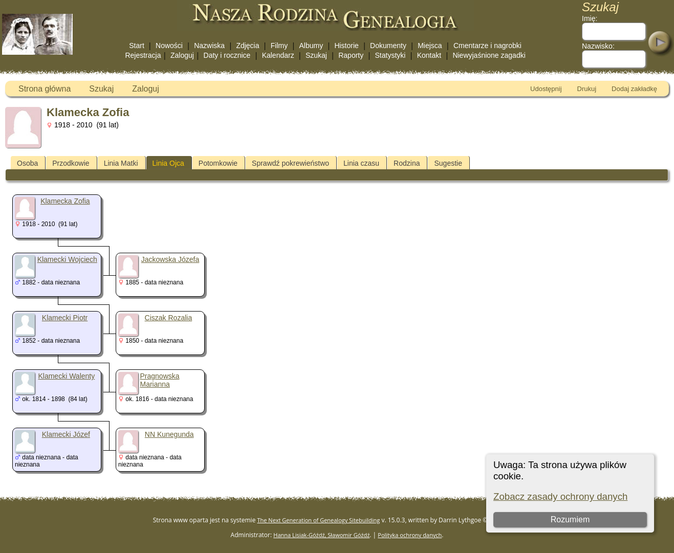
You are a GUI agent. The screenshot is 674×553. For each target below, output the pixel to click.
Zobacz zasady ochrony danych (560, 496)
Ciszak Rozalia (168, 318)
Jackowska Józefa (170, 259)
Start (136, 45)
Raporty (350, 55)
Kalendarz (278, 55)
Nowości (169, 45)
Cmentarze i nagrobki (487, 45)
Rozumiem (569, 519)
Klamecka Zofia (65, 201)
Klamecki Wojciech (67, 259)
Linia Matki (121, 163)
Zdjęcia (247, 45)
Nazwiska (209, 45)
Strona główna (44, 88)
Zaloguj (182, 55)
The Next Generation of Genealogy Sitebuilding (318, 520)
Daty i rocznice (227, 55)
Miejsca (430, 45)
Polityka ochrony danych (410, 535)
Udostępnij (545, 89)
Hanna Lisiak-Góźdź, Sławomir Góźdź (321, 535)
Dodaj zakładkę (634, 89)
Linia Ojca (168, 163)
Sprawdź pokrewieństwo (290, 163)
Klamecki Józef (66, 434)
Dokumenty (388, 45)
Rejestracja (143, 55)
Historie (346, 45)
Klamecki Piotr (65, 318)
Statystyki (390, 55)
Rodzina (407, 163)
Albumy (311, 45)
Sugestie (448, 163)
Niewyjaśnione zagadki (488, 55)
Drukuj (587, 89)
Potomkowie (218, 163)
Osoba (27, 163)
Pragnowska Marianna (160, 380)
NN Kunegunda (169, 434)
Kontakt (429, 55)
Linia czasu (361, 163)
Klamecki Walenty (66, 376)
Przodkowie (70, 163)
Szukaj (316, 55)
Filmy (279, 45)
